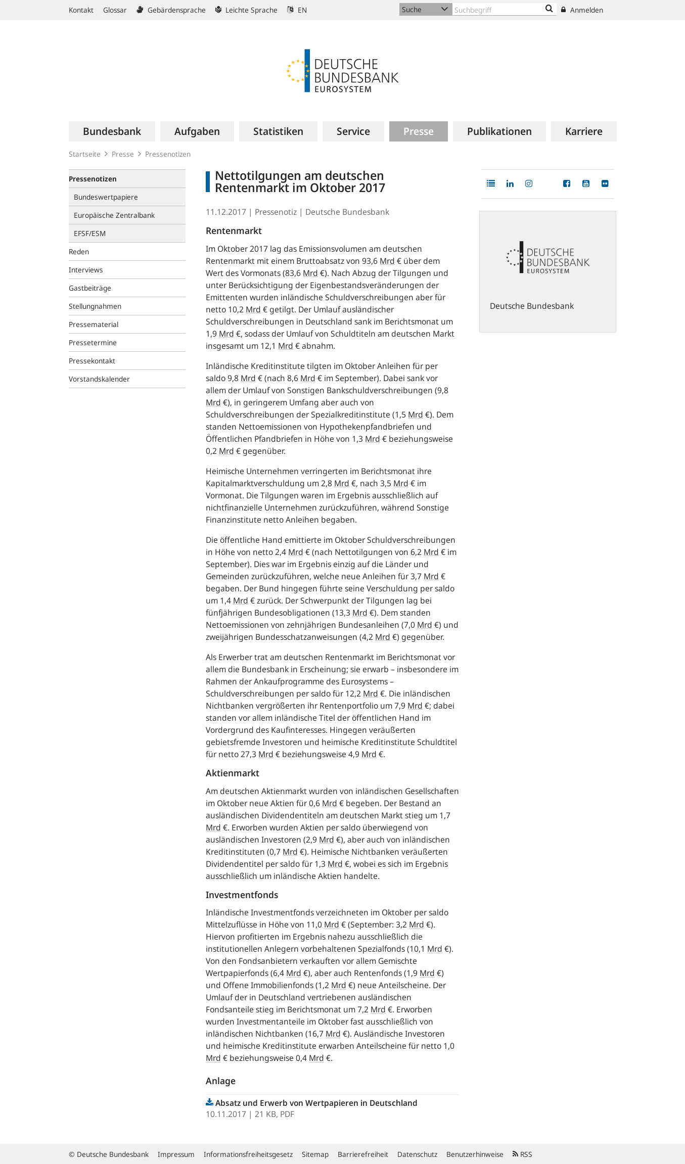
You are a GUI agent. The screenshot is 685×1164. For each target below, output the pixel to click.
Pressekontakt (92, 360)
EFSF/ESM (90, 233)
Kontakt (81, 10)
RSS (522, 1154)
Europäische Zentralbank (114, 215)
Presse (123, 154)
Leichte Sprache (246, 10)
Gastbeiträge (90, 288)
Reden (79, 251)
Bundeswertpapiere (106, 197)
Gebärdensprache (171, 10)
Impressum (176, 1154)
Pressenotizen (168, 154)
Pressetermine (93, 342)
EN (297, 10)
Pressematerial (93, 324)
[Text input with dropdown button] (504, 9)
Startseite (85, 154)
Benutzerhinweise (475, 1154)
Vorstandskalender (99, 379)
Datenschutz (417, 1154)
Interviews (86, 269)
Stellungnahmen (95, 306)
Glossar (115, 10)
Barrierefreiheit (363, 1154)
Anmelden (582, 10)
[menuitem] (112, 131)
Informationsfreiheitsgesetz (248, 1154)
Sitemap (315, 1154)
